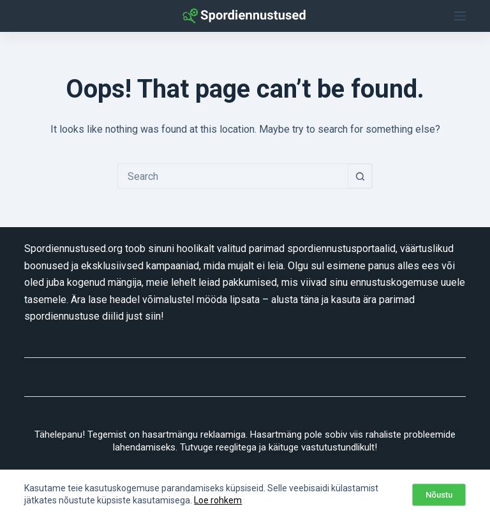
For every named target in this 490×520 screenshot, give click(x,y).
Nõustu (439, 495)
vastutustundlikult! (339, 447)
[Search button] (360, 176)
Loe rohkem (218, 500)
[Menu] (460, 16)
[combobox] (233, 176)
